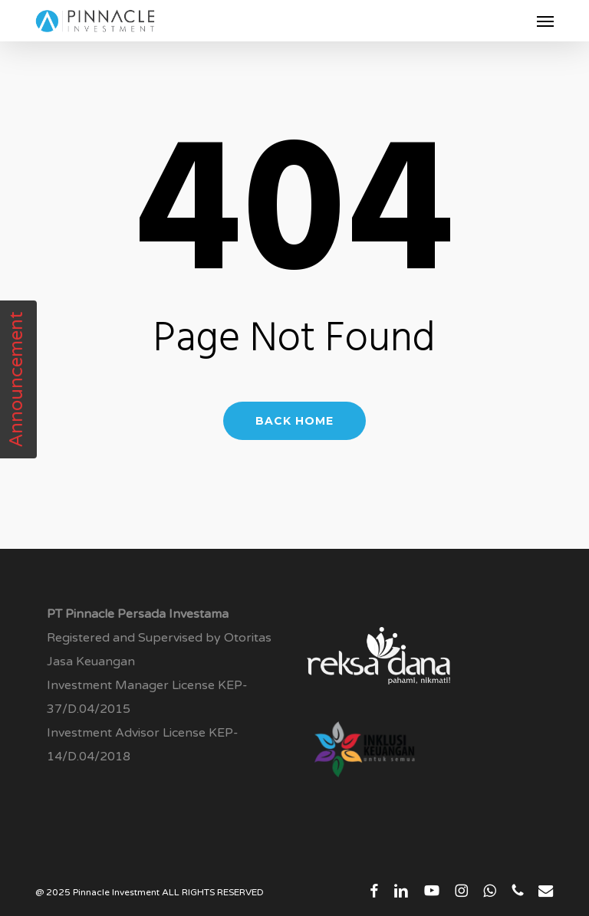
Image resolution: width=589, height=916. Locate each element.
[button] (545, 20)
